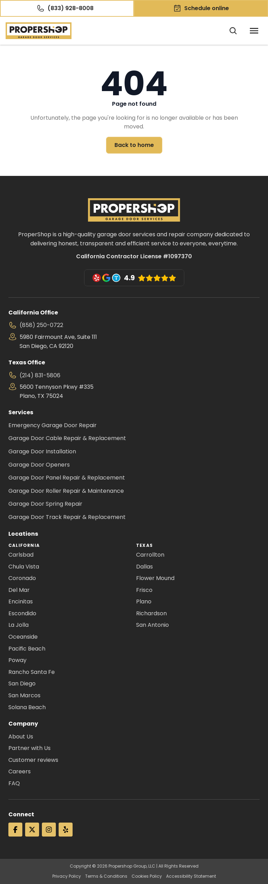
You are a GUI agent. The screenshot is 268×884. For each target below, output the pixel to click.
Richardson (151, 613)
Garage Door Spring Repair (45, 504)
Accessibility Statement (191, 876)
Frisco (144, 590)
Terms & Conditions (106, 876)
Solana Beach (27, 707)
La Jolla (18, 625)
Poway (17, 660)
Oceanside (23, 637)
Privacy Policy (66, 876)
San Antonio (152, 625)
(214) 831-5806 (40, 375)
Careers (19, 771)
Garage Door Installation (42, 451)
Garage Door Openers (39, 465)
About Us (20, 737)
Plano (143, 601)
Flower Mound (155, 578)
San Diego (22, 683)
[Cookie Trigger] (8, 875)
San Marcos (24, 695)
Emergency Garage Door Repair (52, 425)
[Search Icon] (233, 31)
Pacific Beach (26, 649)
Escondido (22, 613)
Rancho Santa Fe (31, 672)
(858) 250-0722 (41, 325)
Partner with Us (29, 748)
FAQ (14, 783)
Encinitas (20, 601)
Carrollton (150, 555)
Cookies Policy (147, 876)
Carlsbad (21, 555)
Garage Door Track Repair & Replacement (67, 517)
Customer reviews (33, 760)
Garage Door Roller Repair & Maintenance (66, 491)
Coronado (22, 578)
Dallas (144, 567)
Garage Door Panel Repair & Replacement (66, 478)
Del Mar (19, 590)
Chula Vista (23, 567)
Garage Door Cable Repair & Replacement (67, 438)
